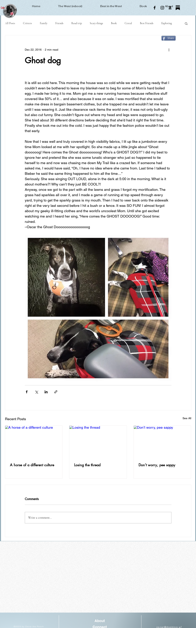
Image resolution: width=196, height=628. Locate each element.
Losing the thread (87, 464)
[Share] (169, 38)
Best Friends (146, 23)
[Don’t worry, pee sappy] (162, 442)
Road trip (76, 23)
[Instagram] (162, 7)
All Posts (10, 23)
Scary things (96, 23)
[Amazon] (170, 7)
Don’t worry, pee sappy (157, 464)
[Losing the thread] (98, 442)
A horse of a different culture (32, 464)
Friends (59, 23)
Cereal (128, 23)
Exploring (166, 23)
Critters (27, 23)
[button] (186, 23)
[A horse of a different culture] (33, 442)
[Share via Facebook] (27, 392)
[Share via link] (56, 392)
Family (43, 23)
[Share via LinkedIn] (46, 392)
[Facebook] (154, 7)
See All (187, 418)
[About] (100, 621)
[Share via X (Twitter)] (36, 392)
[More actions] (169, 49)
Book (114, 23)
